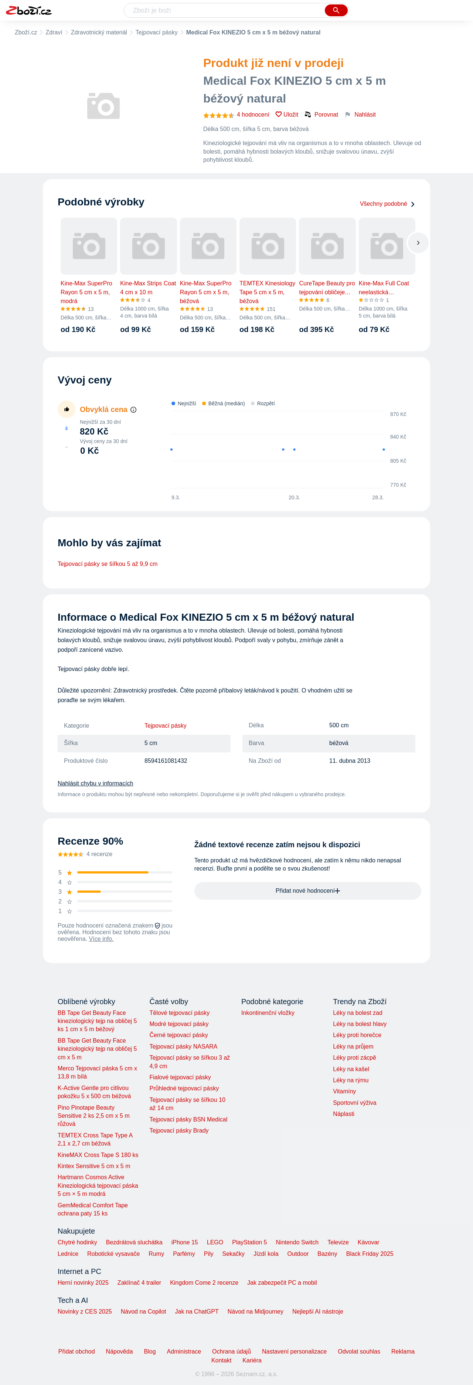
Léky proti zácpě (354, 1057)
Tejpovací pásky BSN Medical (188, 1119)
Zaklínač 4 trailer (139, 1283)
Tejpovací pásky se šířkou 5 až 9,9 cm (107, 564)
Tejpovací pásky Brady (178, 1130)
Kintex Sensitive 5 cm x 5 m (94, 1166)
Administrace (184, 1351)
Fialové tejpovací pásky (180, 1077)
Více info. (101, 939)
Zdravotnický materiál (99, 32)
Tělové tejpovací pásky (179, 1013)
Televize (338, 1242)
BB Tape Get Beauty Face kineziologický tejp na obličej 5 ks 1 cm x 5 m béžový (97, 1021)
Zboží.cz (26, 32)
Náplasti (343, 1114)
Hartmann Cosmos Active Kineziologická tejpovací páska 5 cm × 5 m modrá (98, 1185)
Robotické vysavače (113, 1254)
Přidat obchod (76, 1351)
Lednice (68, 1254)
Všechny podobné (387, 204)
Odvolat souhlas (359, 1351)
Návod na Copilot (143, 1311)
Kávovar (369, 1242)
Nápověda (119, 1351)
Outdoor (298, 1254)
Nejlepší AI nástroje (317, 1311)
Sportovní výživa (354, 1103)
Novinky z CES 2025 (85, 1311)
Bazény (327, 1254)
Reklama (403, 1351)
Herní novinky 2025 (83, 1283)
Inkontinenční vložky (268, 1013)
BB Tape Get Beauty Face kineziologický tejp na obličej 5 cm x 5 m (97, 1048)
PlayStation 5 (249, 1242)
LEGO (215, 1242)
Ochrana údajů (231, 1351)
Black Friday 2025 (370, 1254)
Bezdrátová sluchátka (134, 1242)
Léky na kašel (351, 1069)
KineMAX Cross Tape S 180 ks (98, 1155)
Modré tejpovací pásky (178, 1024)
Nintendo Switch (297, 1242)
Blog (150, 1351)
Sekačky (233, 1254)
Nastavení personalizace (294, 1351)
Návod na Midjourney (255, 1311)
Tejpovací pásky (157, 32)
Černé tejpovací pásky (178, 1035)
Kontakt (221, 1360)
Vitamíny (344, 1091)
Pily (209, 1254)
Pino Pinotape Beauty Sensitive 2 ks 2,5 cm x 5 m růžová (94, 1115)
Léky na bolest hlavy (360, 1024)
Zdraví (53, 32)
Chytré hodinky (77, 1242)
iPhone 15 (184, 1242)
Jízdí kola (266, 1254)
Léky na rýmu (350, 1080)
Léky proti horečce (357, 1035)
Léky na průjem (353, 1046)
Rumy (156, 1254)
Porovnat (321, 114)
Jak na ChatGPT (196, 1311)
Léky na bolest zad (357, 1013)
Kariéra (252, 1360)
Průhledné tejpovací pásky (184, 1088)
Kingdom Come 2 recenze (204, 1283)
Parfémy (184, 1254)
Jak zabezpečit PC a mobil (282, 1283)
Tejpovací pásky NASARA (183, 1046)
